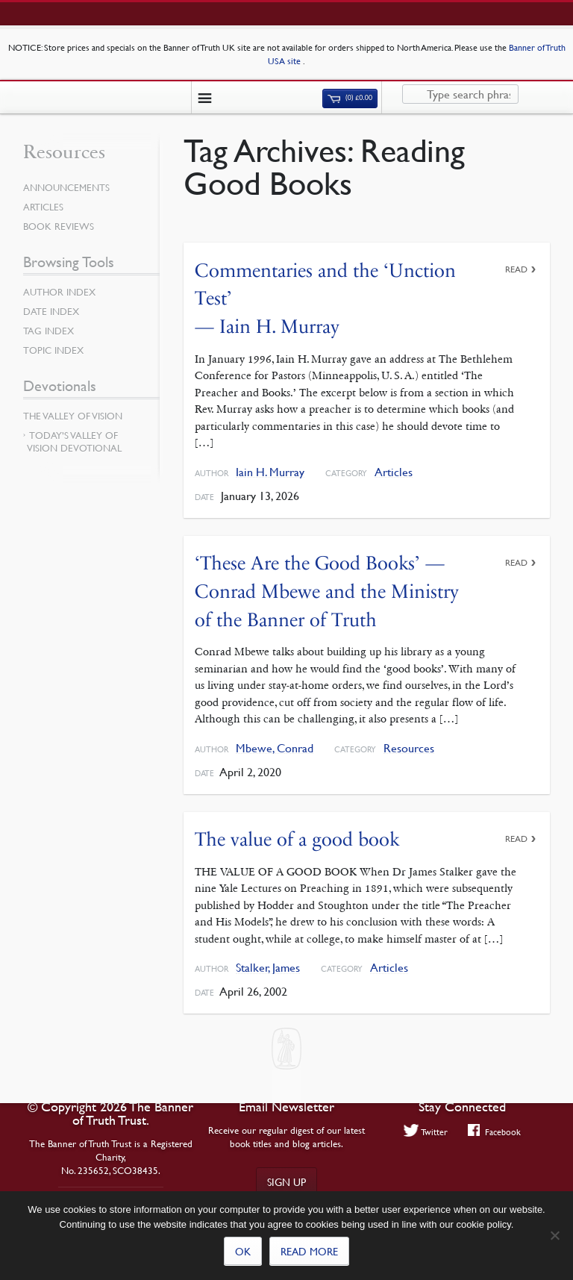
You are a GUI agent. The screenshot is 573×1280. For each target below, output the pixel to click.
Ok (243, 1251)
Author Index (59, 292)
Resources (408, 748)
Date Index (51, 311)
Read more (309, 1251)
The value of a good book (297, 839)
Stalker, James (268, 967)
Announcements (66, 187)
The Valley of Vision (72, 416)
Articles (394, 472)
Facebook (494, 1131)
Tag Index (48, 331)
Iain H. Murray (270, 472)
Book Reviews (58, 226)
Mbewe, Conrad (274, 748)
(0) (350, 98)
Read (516, 269)
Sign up (286, 1181)
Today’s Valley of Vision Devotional (74, 441)
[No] (554, 1235)
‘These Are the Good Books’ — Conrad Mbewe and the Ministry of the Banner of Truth (327, 591)
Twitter (426, 1131)
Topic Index (53, 350)
